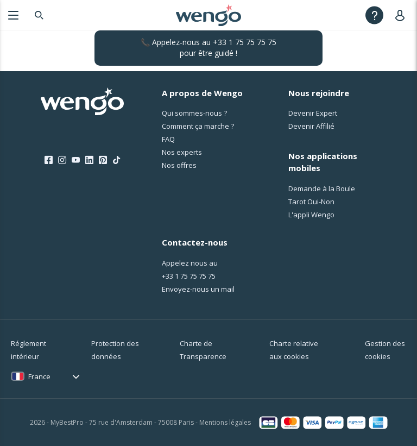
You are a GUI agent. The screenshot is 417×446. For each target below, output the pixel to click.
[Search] (39, 15)
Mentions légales (225, 422)
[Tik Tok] (116, 160)
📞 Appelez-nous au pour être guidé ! (208, 47)
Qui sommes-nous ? (194, 113)
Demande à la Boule (321, 188)
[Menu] (13, 15)
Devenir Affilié (311, 126)
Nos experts (182, 152)
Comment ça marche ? (198, 126)
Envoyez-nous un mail (198, 289)
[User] (402, 15)
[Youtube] (76, 160)
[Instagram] (62, 160)
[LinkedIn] (89, 160)
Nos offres (179, 165)
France (39, 376)
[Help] (374, 15)
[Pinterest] (103, 160)
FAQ (168, 139)
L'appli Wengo (311, 214)
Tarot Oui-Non (311, 201)
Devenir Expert (312, 113)
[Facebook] (49, 160)
